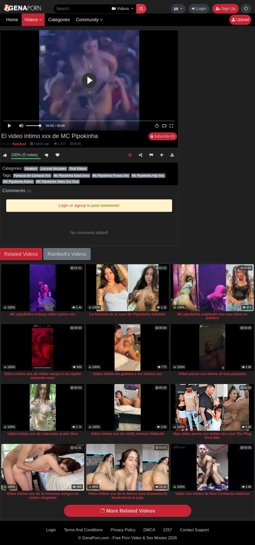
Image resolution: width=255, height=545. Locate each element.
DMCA (149, 530)
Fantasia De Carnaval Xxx (32, 175)
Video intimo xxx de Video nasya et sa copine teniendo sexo (42, 376)
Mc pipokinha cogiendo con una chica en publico (212, 316)
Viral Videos (77, 168)
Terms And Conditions (83, 530)
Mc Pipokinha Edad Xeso (71, 175)
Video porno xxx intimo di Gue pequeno (212, 374)
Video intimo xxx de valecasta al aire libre (42, 434)
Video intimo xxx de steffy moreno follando (127, 434)
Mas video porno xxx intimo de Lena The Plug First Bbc (212, 436)
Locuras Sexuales (53, 168)
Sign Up (225, 8)
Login (199, 8)
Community (89, 19)
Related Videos (21, 254)
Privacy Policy (123, 530)
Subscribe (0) (163, 136)
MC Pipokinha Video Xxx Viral (58, 181)
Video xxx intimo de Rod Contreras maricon (212, 494)
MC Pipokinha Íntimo (18, 181)
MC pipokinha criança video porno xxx (42, 314)
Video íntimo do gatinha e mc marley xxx (127, 374)
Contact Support (194, 530)
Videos (33, 19)
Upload (240, 19)
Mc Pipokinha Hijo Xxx (148, 175)
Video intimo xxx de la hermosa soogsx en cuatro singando (42, 496)
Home (12, 19)
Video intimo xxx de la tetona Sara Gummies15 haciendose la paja (127, 496)
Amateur (31, 168)
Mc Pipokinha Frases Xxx (111, 175)
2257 (167, 530)
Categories (59, 19)
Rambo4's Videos (67, 254)
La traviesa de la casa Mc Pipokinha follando (128, 314)
